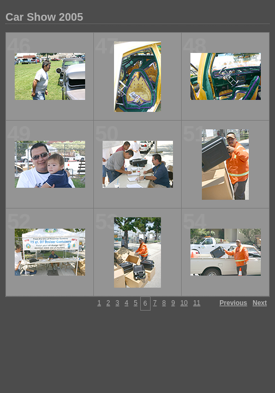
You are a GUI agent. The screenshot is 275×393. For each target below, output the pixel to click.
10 (184, 303)
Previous (233, 303)
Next (260, 303)
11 (196, 303)
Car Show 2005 (44, 17)
